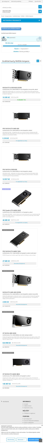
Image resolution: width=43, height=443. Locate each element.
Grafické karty (16, 16)
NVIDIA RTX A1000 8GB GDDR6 (20, 88)
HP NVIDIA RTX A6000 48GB (16, 374)
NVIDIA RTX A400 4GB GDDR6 (20, 293)
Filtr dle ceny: (9, 43)
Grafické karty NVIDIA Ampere (11, 28)
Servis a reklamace (29, 422)
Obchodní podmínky (16, 1)
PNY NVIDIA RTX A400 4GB (17, 129)
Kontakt (26, 404)
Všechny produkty (21, 51)
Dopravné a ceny (28, 407)
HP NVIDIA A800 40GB (17, 334)
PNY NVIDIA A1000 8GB (17, 170)
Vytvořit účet (38, 1)
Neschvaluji (11, 439)
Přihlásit (31, 1)
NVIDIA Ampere (29, 16)
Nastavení (21, 439)
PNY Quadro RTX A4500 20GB (17, 211)
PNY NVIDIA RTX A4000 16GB (19, 252)
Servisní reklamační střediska (31, 420)
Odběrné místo (27, 406)
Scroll (40, 440)
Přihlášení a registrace (29, 413)
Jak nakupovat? (28, 419)
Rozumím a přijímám (34, 439)
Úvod (2, 16)
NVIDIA (22, 16)
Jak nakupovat (5, 1)
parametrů (11, 37)
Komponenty (8, 16)
